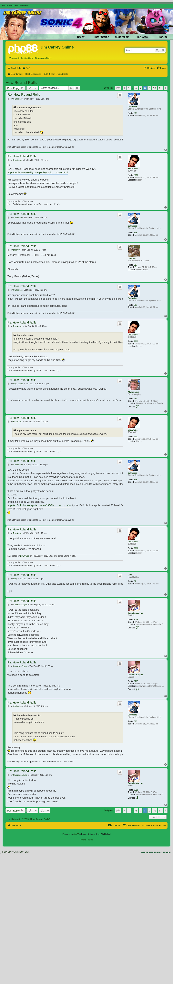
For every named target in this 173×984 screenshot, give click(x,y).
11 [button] (160, 88)
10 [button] (154, 88)
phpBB (76, 834)
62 (135, 581)
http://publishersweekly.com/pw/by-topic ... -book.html (37, 172)
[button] (118, 88)
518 (135, 113)
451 (135, 399)
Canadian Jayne (135, 613)
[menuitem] (26, 68)
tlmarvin (132, 258)
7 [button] (140, 88)
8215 (136, 620)
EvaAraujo (132, 168)
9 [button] (149, 88)
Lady (130, 575)
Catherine (132, 106)
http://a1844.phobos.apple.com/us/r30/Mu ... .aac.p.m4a (39, 505)
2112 (136, 175)
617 (135, 265)
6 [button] (136, 88)
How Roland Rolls (21, 82)
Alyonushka (133, 392)
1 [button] (129, 88)
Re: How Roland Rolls (23, 94)
